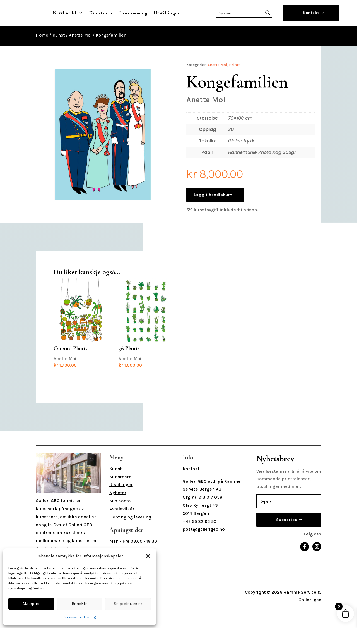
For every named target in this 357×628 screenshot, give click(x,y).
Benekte (80, 603)
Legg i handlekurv (213, 216)
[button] (148, 556)
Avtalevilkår (121, 530)
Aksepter (31, 603)
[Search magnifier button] (267, 23)
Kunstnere (147, 13)
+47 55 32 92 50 (199, 542)
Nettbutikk (110, 13)
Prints (234, 86)
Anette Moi (80, 56)
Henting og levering (130, 538)
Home (42, 56)
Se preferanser (128, 603)
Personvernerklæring (80, 617)
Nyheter (117, 514)
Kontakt (311, 23)
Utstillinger (145, 34)
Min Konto (120, 522)
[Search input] (240, 23)
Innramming (179, 13)
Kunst (58, 56)
